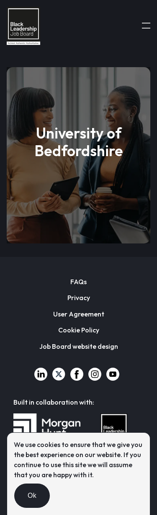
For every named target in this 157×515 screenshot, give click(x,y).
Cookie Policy (78, 330)
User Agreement (78, 314)
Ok (32, 495)
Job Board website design (78, 346)
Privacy (78, 297)
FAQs (78, 281)
